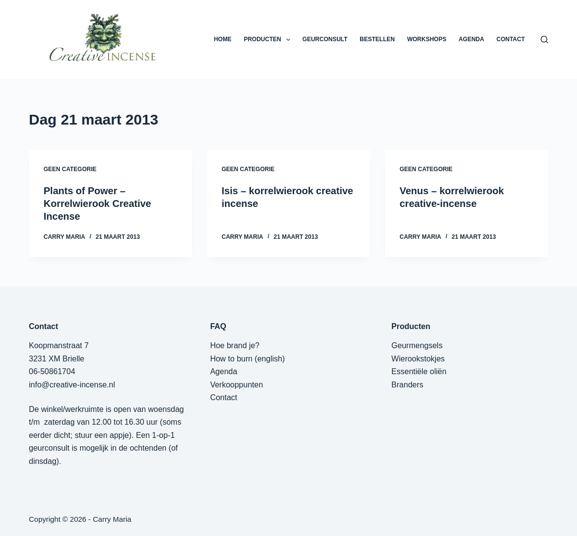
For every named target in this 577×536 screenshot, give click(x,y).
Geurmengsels (416, 345)
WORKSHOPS (426, 39)
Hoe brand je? (235, 345)
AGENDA (471, 39)
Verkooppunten (236, 385)
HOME (222, 39)
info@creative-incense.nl (72, 385)
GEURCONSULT (325, 39)
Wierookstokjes (417, 359)
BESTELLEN (377, 39)
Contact (223, 397)
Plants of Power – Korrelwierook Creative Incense (97, 203)
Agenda (223, 371)
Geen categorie (70, 169)
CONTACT (510, 39)
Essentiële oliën (418, 371)
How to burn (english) (247, 359)
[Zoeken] (544, 39)
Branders (407, 385)
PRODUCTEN (269, 40)
